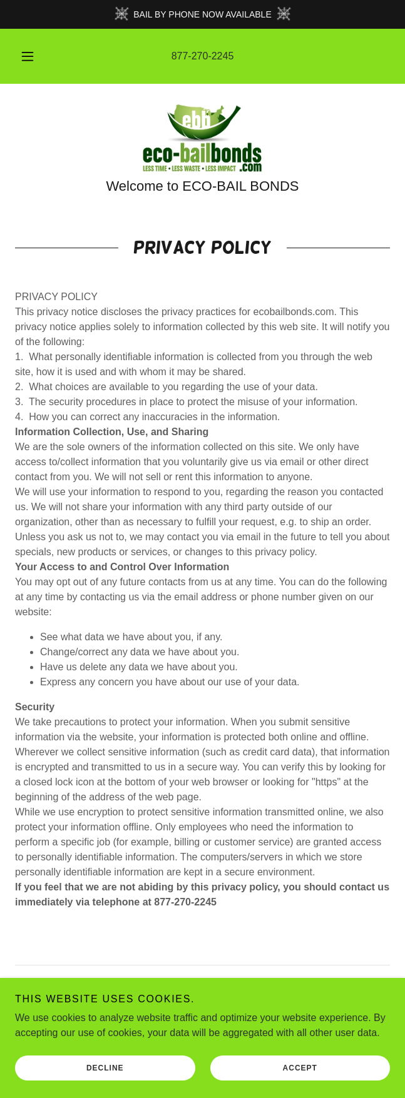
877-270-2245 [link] (203, 56)
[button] (32, 56)
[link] (202, 138)
